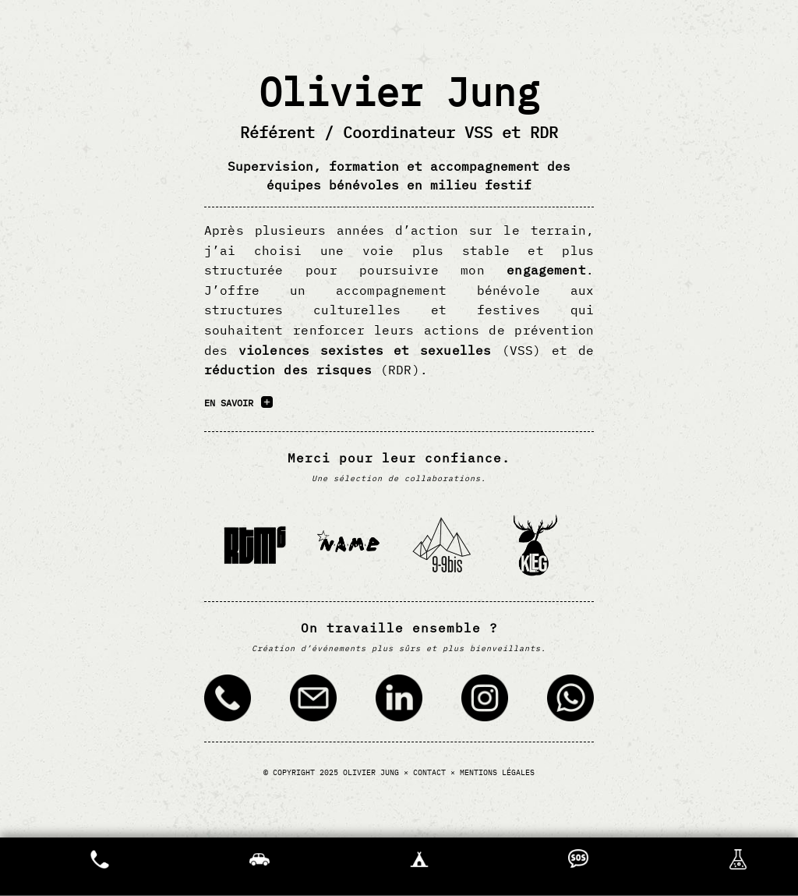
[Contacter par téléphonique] (227, 700)
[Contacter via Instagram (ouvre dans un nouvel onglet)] (484, 700)
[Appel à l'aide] (578, 867)
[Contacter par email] (313, 700)
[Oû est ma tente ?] (419, 867)
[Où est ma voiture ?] (259, 867)
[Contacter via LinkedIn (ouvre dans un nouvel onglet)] (399, 700)
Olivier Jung (371, 772)
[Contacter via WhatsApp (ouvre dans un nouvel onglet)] (570, 700)
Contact (429, 772)
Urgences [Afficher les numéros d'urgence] (100, 867)
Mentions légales (497, 772)
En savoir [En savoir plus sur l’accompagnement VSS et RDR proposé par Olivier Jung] (228, 402)
